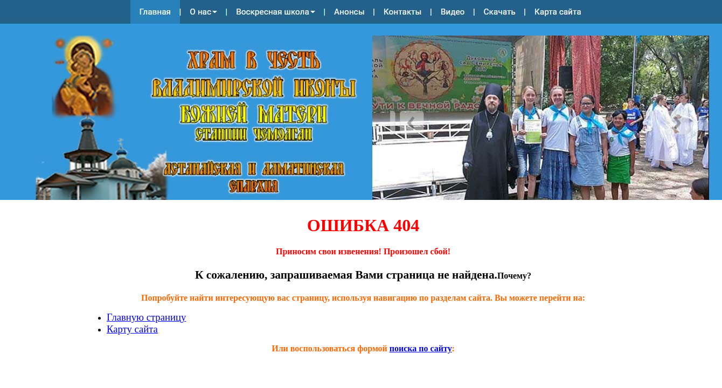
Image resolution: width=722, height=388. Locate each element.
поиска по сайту (421, 348)
